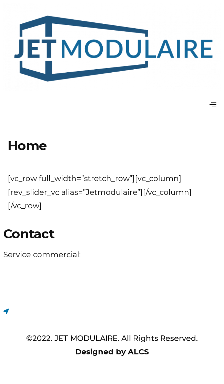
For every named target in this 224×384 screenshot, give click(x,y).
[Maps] (112, 311)
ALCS (138, 351)
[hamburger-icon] (213, 105)
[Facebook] (112, 290)
